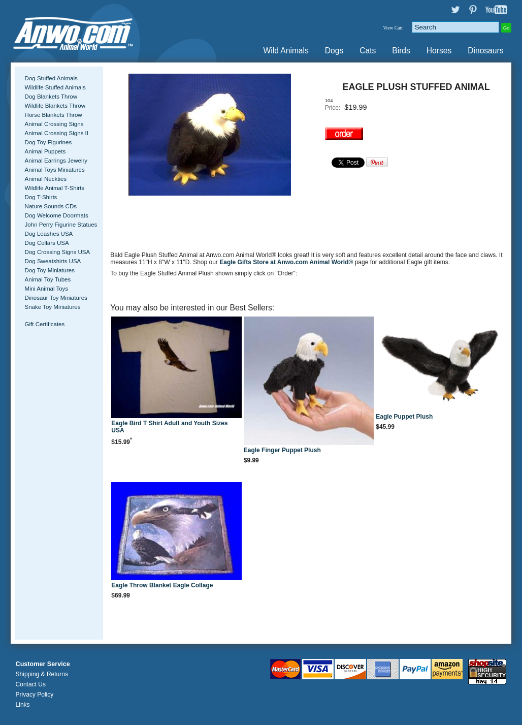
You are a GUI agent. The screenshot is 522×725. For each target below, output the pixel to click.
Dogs (334, 50)
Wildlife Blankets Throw (55, 106)
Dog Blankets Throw (51, 96)
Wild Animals (286, 50)
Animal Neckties (46, 179)
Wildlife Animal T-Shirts (55, 188)
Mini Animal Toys (47, 289)
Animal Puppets (45, 151)
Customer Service (43, 664)
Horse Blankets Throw (53, 115)
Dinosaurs (485, 50)
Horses (439, 50)
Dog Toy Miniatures (50, 270)
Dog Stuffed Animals (51, 78)
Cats (368, 50)
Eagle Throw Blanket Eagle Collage (162, 585)
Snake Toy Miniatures (53, 307)
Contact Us (31, 684)
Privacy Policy (35, 694)
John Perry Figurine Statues (61, 225)
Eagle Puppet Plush (404, 416)
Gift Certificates (45, 324)
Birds (401, 50)
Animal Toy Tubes (48, 279)
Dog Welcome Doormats (56, 215)
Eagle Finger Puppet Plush (282, 450)
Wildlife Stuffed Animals (55, 87)
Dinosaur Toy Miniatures (56, 298)
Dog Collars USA (47, 243)
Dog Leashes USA (49, 234)
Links (23, 704)
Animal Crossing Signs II (56, 133)
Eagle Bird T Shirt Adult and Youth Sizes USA (169, 427)
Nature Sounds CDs (51, 206)
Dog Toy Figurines (48, 142)
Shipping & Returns (42, 674)
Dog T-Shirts (41, 197)
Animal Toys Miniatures (55, 170)
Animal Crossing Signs (54, 124)
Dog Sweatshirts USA (53, 261)
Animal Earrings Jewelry (56, 160)
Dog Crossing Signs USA (57, 252)
